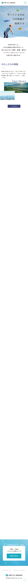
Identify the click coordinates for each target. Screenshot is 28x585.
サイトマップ (7, 570)
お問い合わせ (14, 556)
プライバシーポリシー (19, 570)
